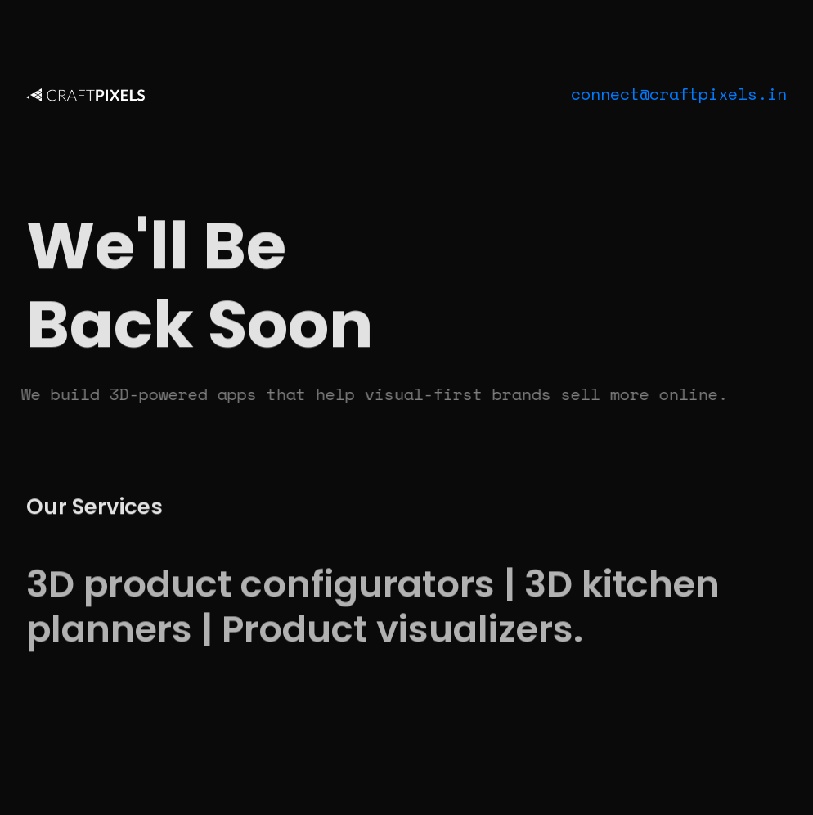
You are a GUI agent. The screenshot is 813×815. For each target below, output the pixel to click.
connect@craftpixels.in (679, 94)
